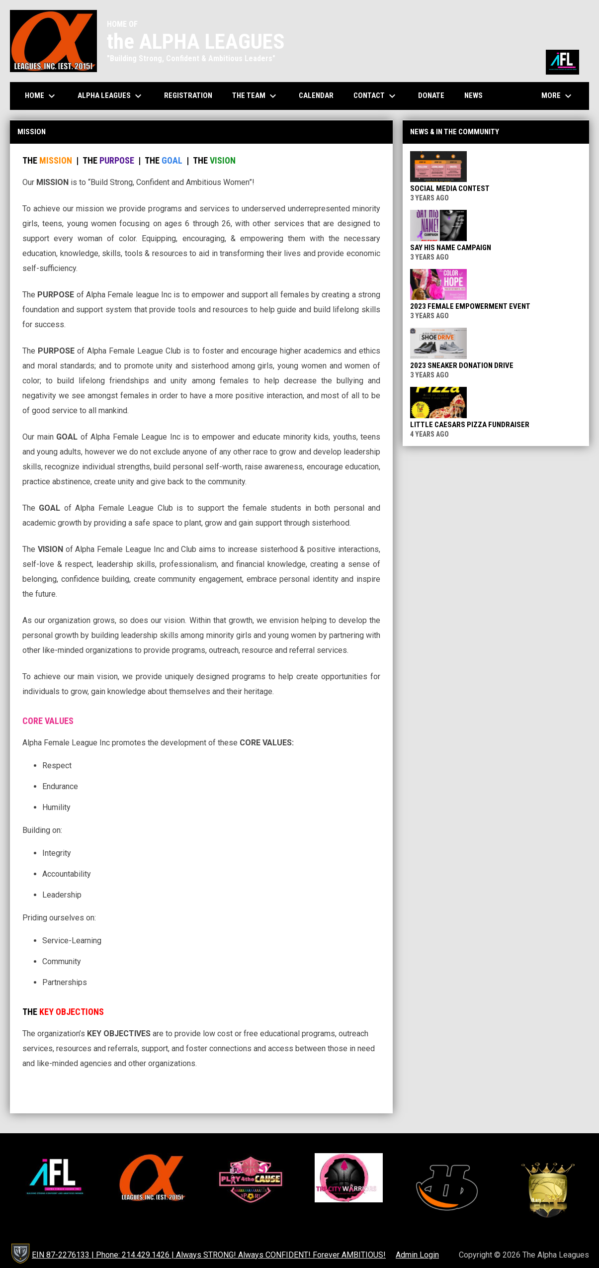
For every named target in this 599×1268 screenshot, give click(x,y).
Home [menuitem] (41, 96)
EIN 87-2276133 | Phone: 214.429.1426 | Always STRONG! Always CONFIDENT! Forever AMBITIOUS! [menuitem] (209, 1255)
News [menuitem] (473, 95)
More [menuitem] (557, 96)
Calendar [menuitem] (320, 95)
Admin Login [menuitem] (417, 1255)
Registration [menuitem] (188, 95)
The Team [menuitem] (255, 96)
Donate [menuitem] (435, 95)
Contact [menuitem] (375, 96)
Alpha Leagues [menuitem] (111, 96)
